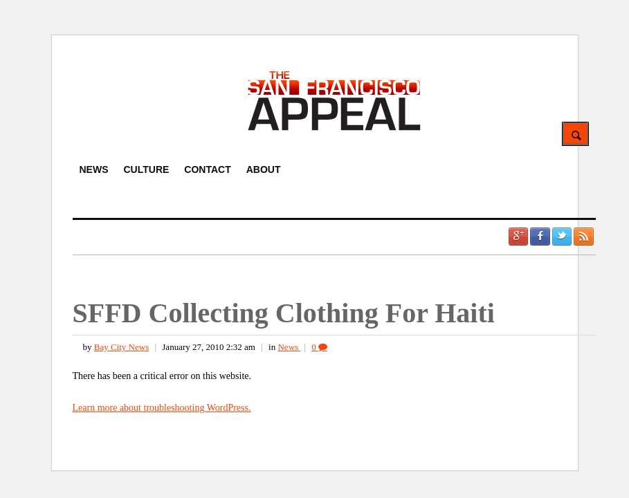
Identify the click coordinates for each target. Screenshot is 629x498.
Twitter (562, 237)
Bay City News (121, 347)
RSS (583, 237)
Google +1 (518, 237)
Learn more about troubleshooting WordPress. (162, 408)
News (288, 347)
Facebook (539, 237)
